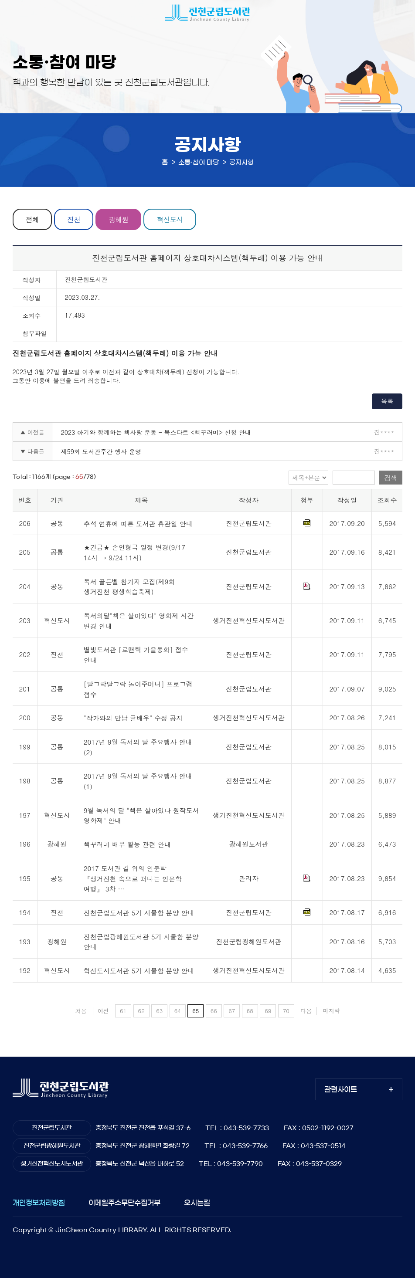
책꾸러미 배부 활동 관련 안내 (127, 844)
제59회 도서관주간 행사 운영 (101, 451)
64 (177, 1011)
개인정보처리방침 (39, 1202)
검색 (390, 477)
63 (159, 1011)
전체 (32, 219)
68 (250, 1011)
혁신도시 (170, 219)
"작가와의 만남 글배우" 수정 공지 (133, 718)
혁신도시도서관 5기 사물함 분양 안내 (139, 970)
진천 (74, 219)
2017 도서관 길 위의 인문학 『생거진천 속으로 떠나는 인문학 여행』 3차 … (133, 878)
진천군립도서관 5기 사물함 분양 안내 (139, 912)
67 (231, 1011)
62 (141, 1011)
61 (123, 1011)
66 (214, 1011)
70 (286, 1011)
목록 (387, 401)
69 (268, 1011)
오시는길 (197, 1202)
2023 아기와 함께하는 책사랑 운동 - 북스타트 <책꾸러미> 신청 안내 (156, 432)
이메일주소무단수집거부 (124, 1202)
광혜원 (119, 219)
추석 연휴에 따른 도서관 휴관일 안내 (138, 523)
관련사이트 (340, 1089)
